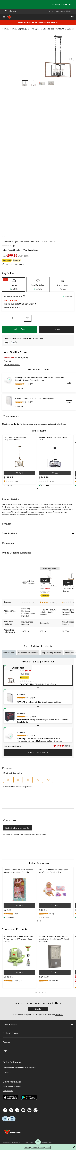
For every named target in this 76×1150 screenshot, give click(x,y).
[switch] (25, 582)
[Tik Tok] (35, 1110)
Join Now (59, 1014)
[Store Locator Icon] (5, 11)
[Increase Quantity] (21, 318)
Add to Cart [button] (19, 329)
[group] (49, 595)
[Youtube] (23, 1110)
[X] (11, 1110)
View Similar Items (30, 250)
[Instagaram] (17, 1110)
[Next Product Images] (71, 59)
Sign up (8, 1073)
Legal (38, 1050)
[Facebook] (5, 1110)
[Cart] (72, 17)
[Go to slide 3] (42, 83)
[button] (23, 296)
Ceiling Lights (34, 28)
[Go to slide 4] (51, 83)
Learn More (8, 1090)
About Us (38, 1042)
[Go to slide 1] (25, 83)
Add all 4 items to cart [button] (38, 752)
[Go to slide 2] (34, 83)
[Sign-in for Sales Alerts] (13, 264)
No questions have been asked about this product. (24, 834)
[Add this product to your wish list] (27, 318)
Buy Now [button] (56, 329)
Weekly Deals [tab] (9, 653)
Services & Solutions (38, 1033)
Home (5, 28)
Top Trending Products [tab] (52, 653)
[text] (19, 481)
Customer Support (38, 1024)
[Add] (69, 383)
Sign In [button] (38, 1009)
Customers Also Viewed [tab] (28, 653)
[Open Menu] (4, 17)
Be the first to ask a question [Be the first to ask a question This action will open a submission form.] (17, 828)
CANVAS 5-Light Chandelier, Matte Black (22, 241)
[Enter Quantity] (13, 318)
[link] (9, 245)
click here (61, 424)
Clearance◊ (7, 260)
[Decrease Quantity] (4, 318)
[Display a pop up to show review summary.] (32, 383)
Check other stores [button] (12, 307)
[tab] (13, 284)
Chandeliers (48, 28)
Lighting (22, 28)
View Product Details (11, 250)
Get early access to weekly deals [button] (37, 1147)
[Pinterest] (29, 1110)
